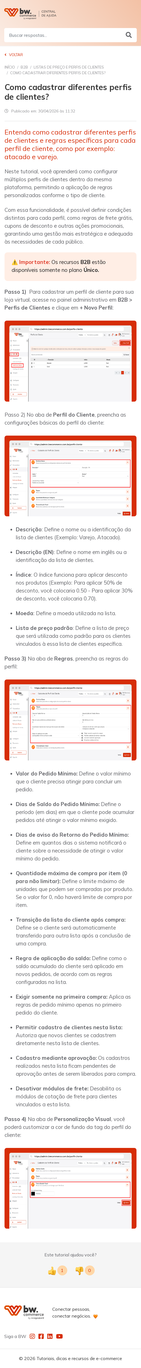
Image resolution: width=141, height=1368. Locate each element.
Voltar (14, 54)
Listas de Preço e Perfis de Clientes (69, 67)
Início (10, 67)
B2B (24, 67)
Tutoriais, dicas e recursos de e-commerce (79, 1358)
